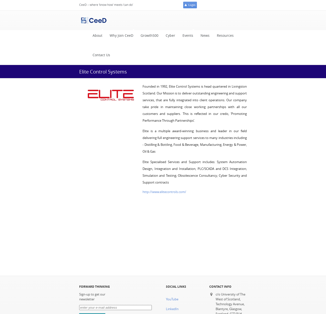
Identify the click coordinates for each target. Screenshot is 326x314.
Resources (225, 35)
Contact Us (101, 55)
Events (186, 34)
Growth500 (149, 35)
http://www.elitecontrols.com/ (164, 192)
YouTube (172, 299)
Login (190, 5)
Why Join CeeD (120, 34)
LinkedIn (172, 309)
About (96, 34)
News (205, 35)
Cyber (170, 35)
